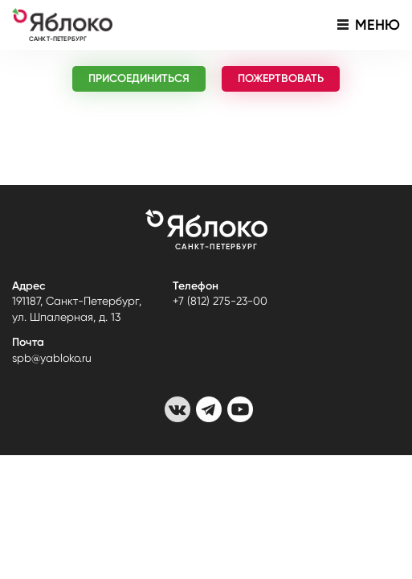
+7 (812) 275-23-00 (220, 300)
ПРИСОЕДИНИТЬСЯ (139, 78)
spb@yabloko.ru (52, 357)
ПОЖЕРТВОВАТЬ (281, 78)
